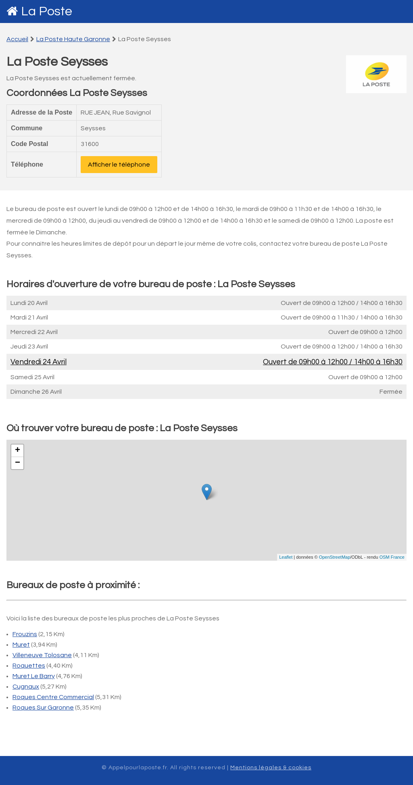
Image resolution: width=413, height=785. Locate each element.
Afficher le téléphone (119, 164)
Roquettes (29, 665)
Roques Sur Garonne (43, 707)
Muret (21, 644)
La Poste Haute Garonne (73, 39)
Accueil (17, 39)
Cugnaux (26, 686)
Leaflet (285, 557)
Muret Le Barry (34, 676)
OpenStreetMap (334, 557)
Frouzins (25, 634)
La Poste (46, 11)
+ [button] (17, 451)
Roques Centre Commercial (53, 697)
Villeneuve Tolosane (42, 655)
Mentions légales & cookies (270, 767)
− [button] (17, 463)
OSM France (392, 557)
